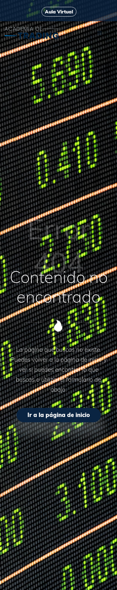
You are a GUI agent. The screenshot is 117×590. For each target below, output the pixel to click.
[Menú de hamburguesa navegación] (99, 32)
